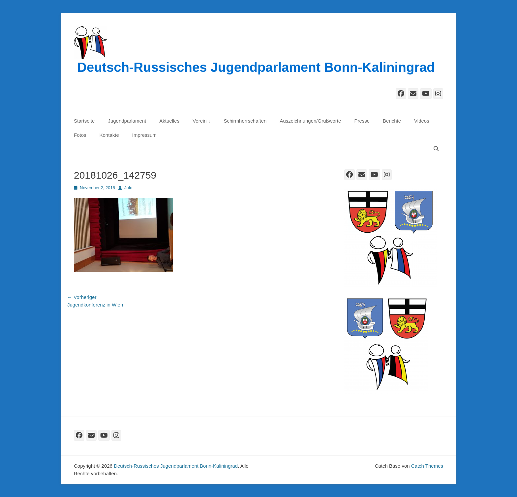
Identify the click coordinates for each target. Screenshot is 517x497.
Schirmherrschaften (245, 121)
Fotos (80, 135)
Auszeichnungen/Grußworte (310, 121)
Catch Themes (427, 466)
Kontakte (109, 135)
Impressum (144, 135)
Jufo (128, 187)
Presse (362, 121)
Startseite (84, 121)
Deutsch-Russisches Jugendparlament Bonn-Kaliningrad (256, 67)
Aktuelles (169, 121)
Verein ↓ (201, 121)
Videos (421, 121)
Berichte (392, 121)
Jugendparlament (127, 121)
